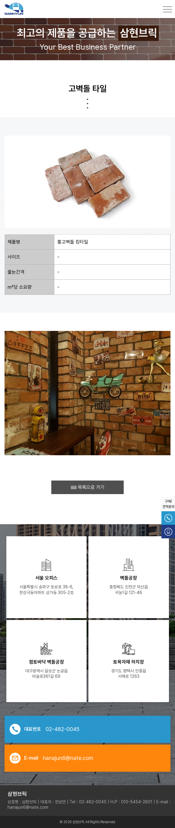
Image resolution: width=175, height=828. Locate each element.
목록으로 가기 (87, 487)
